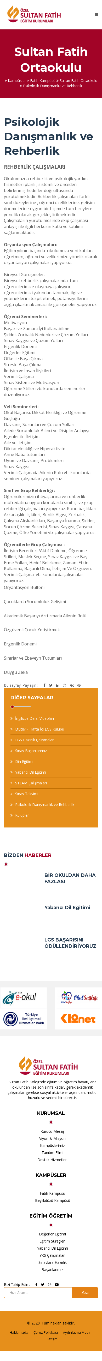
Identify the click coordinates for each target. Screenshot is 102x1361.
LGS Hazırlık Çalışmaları (34, 739)
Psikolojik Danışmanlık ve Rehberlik (44, 804)
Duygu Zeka (16, 672)
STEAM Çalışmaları (31, 782)
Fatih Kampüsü (52, 1193)
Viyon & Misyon (52, 1138)
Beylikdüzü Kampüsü (52, 1200)
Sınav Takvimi (26, 793)
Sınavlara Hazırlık (52, 1262)
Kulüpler (22, 815)
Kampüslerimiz (52, 1145)
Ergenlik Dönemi (20, 644)
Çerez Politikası (45, 1332)
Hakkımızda (19, 1332)
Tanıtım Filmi (52, 1152)
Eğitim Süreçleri (52, 1241)
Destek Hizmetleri (52, 1159)
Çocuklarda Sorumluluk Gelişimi (35, 601)
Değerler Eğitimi (52, 1233)
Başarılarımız (52, 1269)
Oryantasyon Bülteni (24, 587)
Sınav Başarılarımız (31, 750)
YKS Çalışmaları (52, 1255)
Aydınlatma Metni (76, 1332)
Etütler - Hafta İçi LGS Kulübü (39, 729)
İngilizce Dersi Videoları (34, 718)
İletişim (52, 1339)
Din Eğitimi (24, 761)
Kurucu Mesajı (53, 1131)
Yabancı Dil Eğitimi (30, 772)
